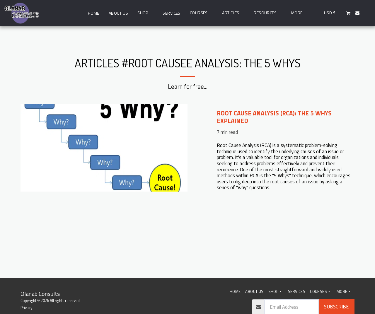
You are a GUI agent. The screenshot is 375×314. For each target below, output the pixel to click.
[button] (201, 13)
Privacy (26, 307)
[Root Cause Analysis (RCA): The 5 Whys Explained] (285, 117)
